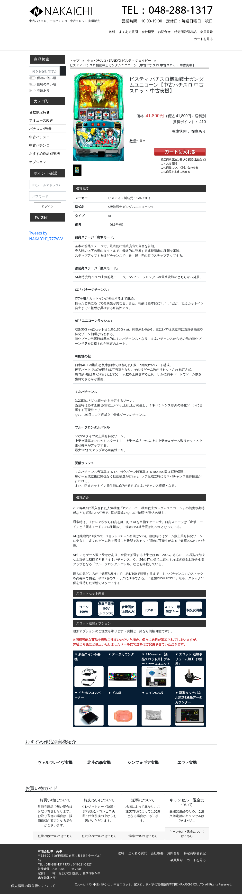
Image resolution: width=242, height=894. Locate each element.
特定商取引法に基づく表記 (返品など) (183, 159)
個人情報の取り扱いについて (32, 885)
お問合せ (164, 31)
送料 (112, 31)
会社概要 (148, 31)
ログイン (48, 206)
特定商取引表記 (185, 31)
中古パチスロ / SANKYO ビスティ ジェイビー (119, 60)
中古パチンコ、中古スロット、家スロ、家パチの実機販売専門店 (135, 884)
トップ (74, 60)
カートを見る (203, 39)
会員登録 (206, 31)
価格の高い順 (46, 84)
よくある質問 (128, 31)
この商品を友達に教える (175, 171)
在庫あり (43, 90)
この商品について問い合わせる (179, 167)
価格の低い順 (46, 78)
